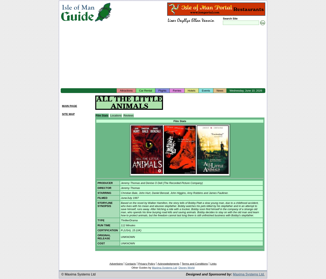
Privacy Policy (146, 263)
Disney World (187, 267)
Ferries (177, 90)
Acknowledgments (168, 263)
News (219, 90)
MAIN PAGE (69, 106)
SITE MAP (68, 114)
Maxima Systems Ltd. (249, 274)
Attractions (126, 90)
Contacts (130, 263)
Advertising (116, 263)
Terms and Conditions (195, 263)
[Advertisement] (163, 57)
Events (206, 90)
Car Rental (145, 90)
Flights (162, 90)
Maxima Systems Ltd (164, 267)
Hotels (191, 90)
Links (213, 263)
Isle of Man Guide (78, 12)
